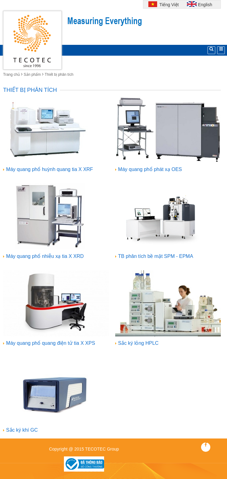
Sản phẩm (32, 74)
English (205, 4)
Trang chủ (11, 74)
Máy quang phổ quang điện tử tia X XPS (50, 343)
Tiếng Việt (168, 4)
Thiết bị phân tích (59, 74)
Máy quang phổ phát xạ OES (150, 169)
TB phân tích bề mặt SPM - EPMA (155, 256)
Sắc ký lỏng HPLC (138, 343)
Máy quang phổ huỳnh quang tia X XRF (49, 169)
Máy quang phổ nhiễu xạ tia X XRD (45, 256)
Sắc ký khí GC (22, 430)
